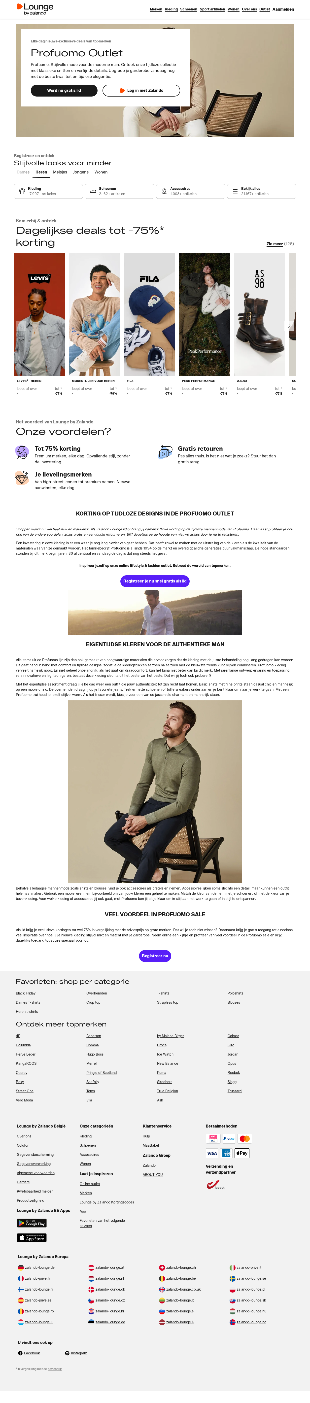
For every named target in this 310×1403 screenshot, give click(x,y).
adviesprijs (55, 1369)
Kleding (86, 1136)
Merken (86, 1193)
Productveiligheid (30, 1200)
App (83, 1211)
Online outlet (90, 1184)
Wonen (85, 1164)
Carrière (23, 1182)
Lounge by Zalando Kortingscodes (107, 1202)
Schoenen (88, 1145)
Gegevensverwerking (34, 1164)
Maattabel (151, 1145)
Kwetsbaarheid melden (35, 1191)
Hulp (146, 1136)
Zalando (149, 1165)
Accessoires (89, 1155)
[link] (283, 9)
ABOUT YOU (153, 1175)
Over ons (24, 1136)
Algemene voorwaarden (36, 1173)
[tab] (23, 172)
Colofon (23, 1145)
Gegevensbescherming (35, 1155)
